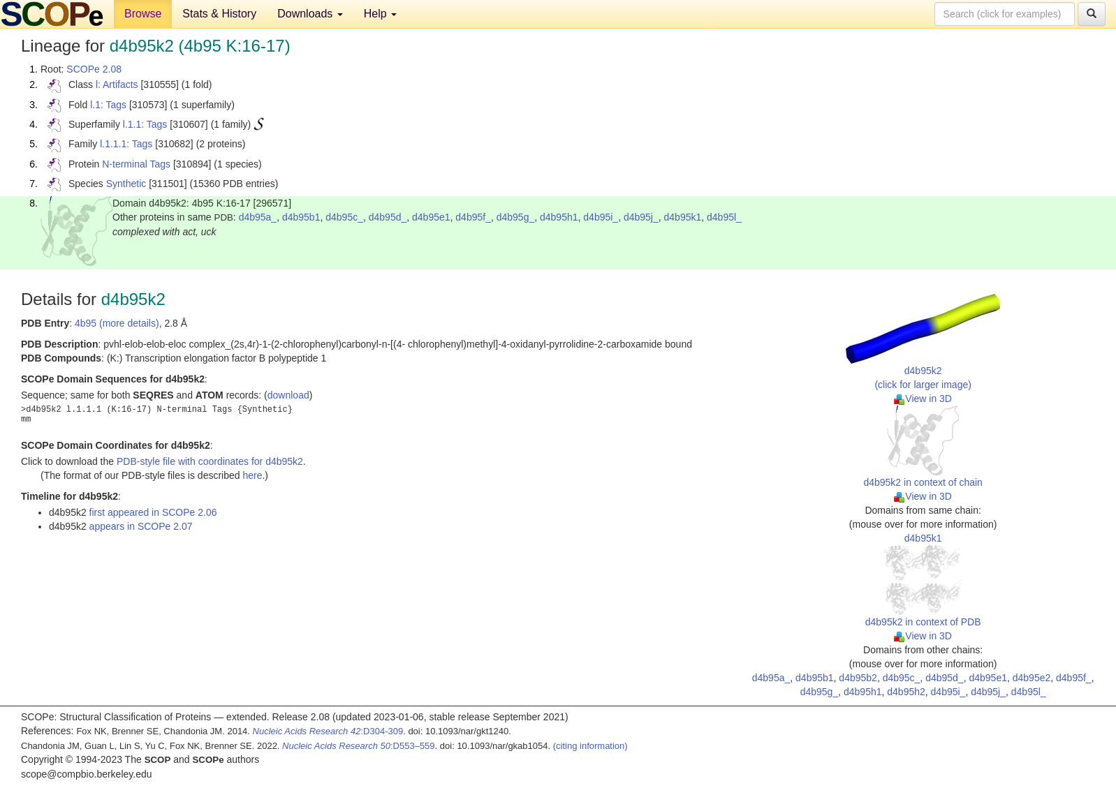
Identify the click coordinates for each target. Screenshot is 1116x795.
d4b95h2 (906, 691)
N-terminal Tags (136, 164)
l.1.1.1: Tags (126, 143)
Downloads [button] (310, 14)
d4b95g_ (516, 217)
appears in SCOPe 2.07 (141, 526)
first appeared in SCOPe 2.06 (153, 512)
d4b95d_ (388, 217)
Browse (142, 14)
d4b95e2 (1032, 677)
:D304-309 (328, 731)
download (288, 395)
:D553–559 (358, 746)
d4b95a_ (258, 217)
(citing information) (590, 746)
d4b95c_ (344, 217)
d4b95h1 (559, 217)
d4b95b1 (301, 217)
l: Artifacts (117, 84)
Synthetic (126, 183)
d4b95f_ (473, 217)
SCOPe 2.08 (94, 69)
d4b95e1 (431, 217)
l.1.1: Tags (145, 124)
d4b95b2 (858, 677)
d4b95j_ (641, 217)
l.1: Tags (108, 104)
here (252, 475)
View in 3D (923, 398)
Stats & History (219, 14)
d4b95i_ (600, 217)
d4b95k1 (683, 217)
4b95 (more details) (117, 323)
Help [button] (380, 14)
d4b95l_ (724, 217)
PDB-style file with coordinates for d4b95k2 (210, 461)
